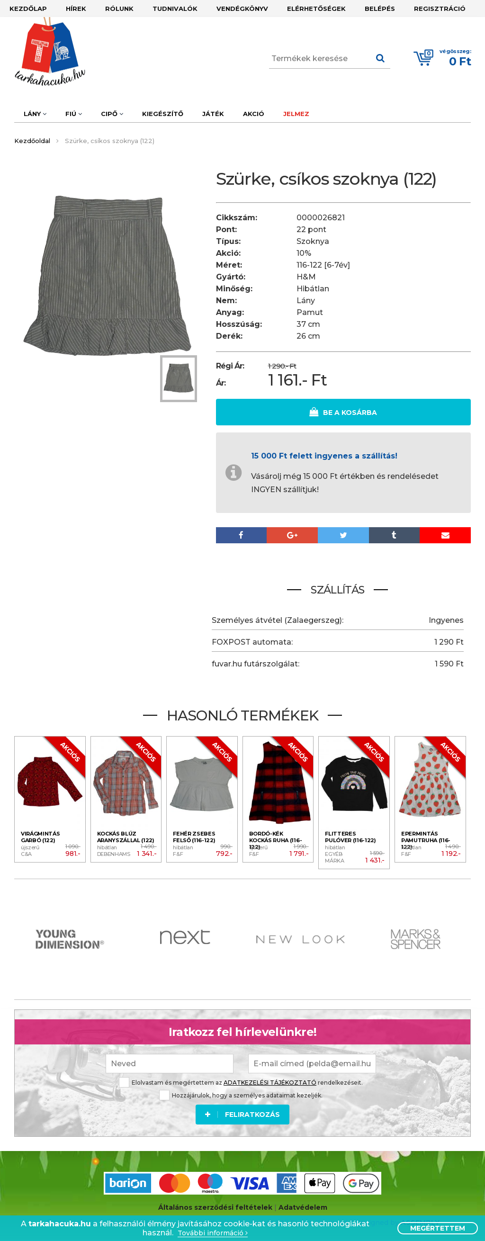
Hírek (76, 8)
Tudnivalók (175, 8)
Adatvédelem (302, 1207)
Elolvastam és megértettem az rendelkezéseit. (241, 1082)
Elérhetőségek (316, 8)
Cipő (112, 113)
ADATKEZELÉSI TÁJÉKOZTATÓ (270, 1082)
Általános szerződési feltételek (215, 1207)
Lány (35, 113)
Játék (213, 113)
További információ (213, 1233)
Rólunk (119, 8)
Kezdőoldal (32, 140)
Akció (253, 113)
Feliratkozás (242, 1114)
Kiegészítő (162, 113)
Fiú (73, 113)
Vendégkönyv (242, 8)
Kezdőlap (28, 8)
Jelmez (296, 113)
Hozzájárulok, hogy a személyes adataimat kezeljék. (241, 1095)
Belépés (380, 8)
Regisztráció (440, 8)
